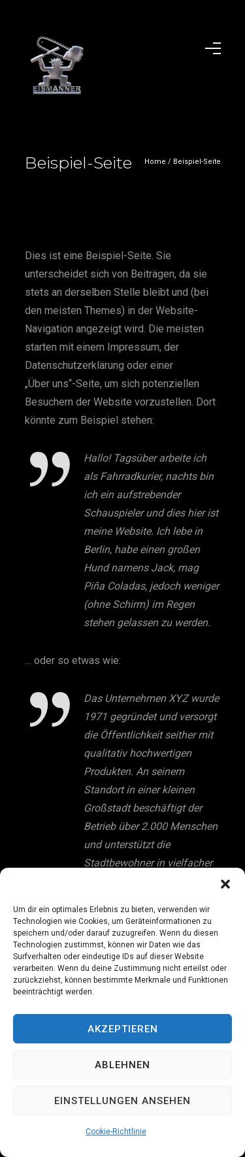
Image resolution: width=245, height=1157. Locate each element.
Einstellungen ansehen (122, 1101)
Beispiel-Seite (197, 161)
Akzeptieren (123, 1029)
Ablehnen (122, 1065)
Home (155, 161)
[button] (225, 884)
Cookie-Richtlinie (116, 1131)
